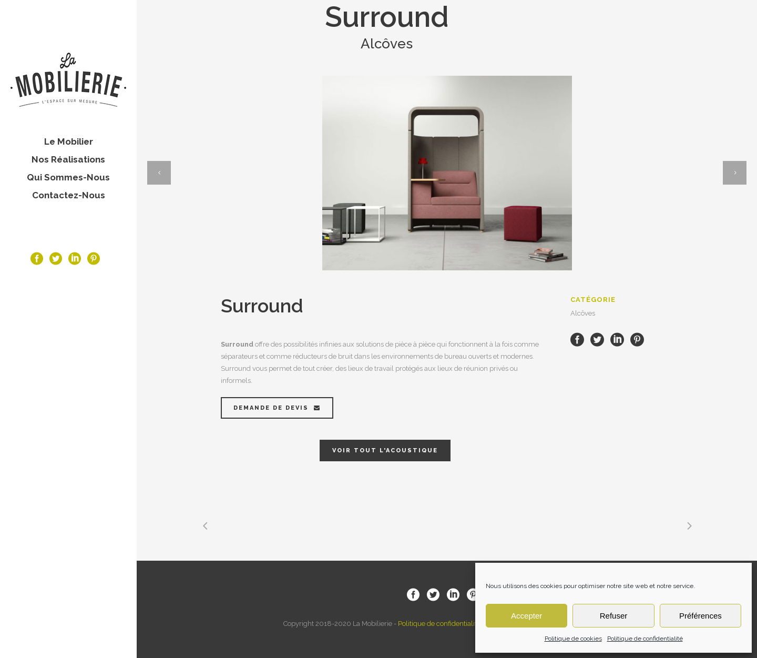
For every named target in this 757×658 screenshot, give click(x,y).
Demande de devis (277, 407)
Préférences (700, 615)
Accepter (526, 615)
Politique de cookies (573, 638)
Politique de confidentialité (645, 638)
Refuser (614, 615)
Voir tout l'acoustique (385, 450)
